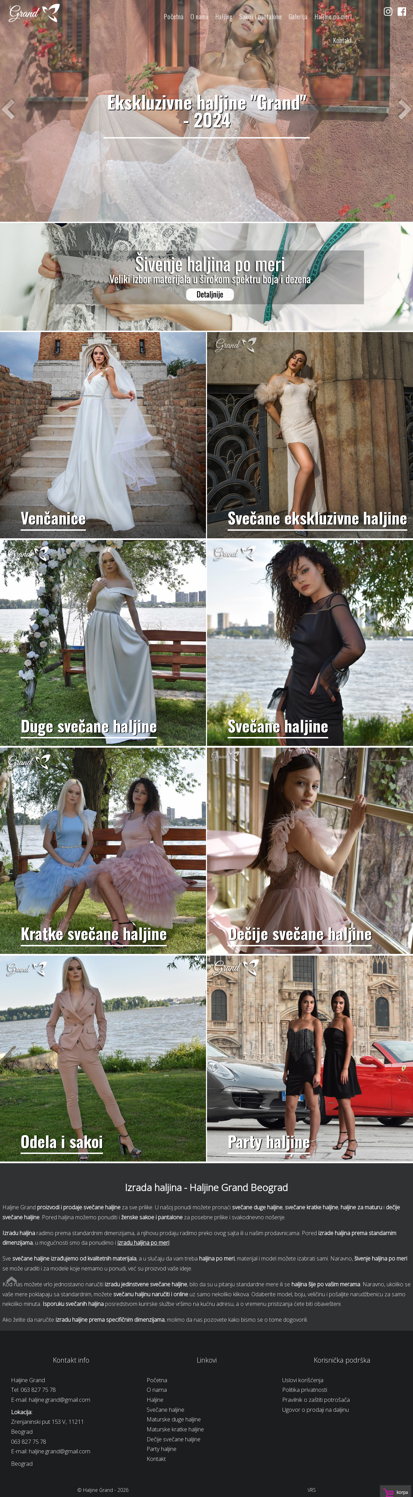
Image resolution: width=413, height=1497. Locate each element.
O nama (199, 16)
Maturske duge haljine (174, 1419)
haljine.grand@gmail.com (59, 1400)
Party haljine (161, 1449)
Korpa (402, 1492)
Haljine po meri (333, 16)
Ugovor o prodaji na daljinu (315, 1409)
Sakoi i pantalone (260, 16)
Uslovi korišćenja (302, 1380)
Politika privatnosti (304, 1390)
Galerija (298, 16)
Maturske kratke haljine (175, 1429)
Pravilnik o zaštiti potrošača (316, 1400)
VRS (312, 1490)
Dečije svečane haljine (173, 1439)
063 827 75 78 (38, 1390)
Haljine (223, 16)
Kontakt (342, 40)
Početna (174, 16)
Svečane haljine (165, 1409)
